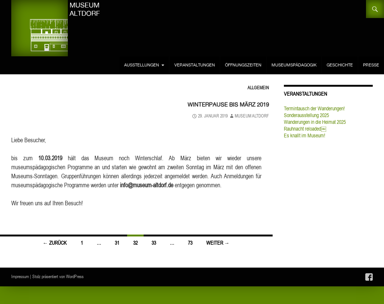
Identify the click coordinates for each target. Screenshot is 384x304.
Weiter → (218, 243)
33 (154, 243)
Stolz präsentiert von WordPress (58, 276)
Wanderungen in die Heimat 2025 (315, 122)
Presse (371, 65)
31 (117, 243)
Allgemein (258, 87)
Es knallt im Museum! (304, 135)
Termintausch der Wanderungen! (314, 108)
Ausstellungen (141, 65)
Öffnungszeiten (243, 65)
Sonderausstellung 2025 (306, 115)
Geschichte (340, 65)
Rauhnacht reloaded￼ (305, 128)
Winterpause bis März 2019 (209, 103)
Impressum (20, 276)
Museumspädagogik (294, 65)
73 (190, 243)
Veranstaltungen (194, 65)
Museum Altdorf (252, 116)
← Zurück (55, 243)
